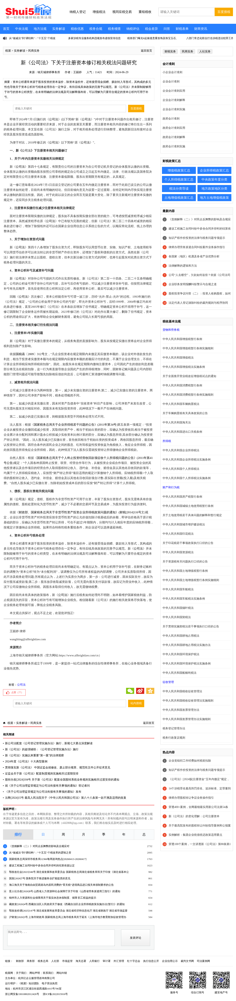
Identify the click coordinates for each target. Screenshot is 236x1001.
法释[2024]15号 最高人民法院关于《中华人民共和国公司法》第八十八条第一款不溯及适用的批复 (65, 797)
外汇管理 (119, 961)
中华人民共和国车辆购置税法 (181, 403)
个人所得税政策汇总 (178, 179)
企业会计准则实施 (174, 109)
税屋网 (9, 972)
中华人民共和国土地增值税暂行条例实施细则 (191, 580)
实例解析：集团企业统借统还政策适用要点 (195, 834)
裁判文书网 (187, 961)
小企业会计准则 (172, 72)
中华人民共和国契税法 (177, 617)
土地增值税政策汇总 (178, 197)
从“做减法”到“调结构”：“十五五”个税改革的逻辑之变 (40, 852)
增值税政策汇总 (179, 170)
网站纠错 (61, 972)
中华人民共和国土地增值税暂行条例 (185, 570)
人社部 (55, 961)
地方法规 (40, 28)
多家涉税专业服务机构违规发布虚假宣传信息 (94, 38)
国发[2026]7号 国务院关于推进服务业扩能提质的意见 (39, 878)
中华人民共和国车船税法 (178, 589)
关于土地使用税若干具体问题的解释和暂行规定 (192, 515)
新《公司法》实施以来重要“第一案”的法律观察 (34, 755)
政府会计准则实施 (174, 146)
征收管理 (168, 682)
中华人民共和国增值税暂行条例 (182, 339)
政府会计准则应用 (174, 127)
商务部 (31, 961)
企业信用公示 (170, 961)
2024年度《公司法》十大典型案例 (26, 761)
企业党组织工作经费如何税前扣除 (190, 760)
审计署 (107, 961)
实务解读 (58, 28)
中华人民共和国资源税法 (178, 552)
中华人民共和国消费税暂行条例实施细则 (188, 394)
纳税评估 (132, 28)
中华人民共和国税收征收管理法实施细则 (188, 700)
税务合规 (95, 28)
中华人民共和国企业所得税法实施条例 (187, 459)
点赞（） (17, 692)
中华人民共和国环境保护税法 (181, 654)
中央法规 (21, 28)
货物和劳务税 (171, 329)
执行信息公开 (151, 961)
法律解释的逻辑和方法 (183, 265)
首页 (6, 28)
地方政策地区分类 (214, 188)
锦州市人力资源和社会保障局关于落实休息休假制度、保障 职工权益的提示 (52, 897)
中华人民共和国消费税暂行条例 (182, 385)
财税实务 (170, 51)
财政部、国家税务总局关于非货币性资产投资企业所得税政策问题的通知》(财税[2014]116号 (80, 512)
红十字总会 (133, 961)
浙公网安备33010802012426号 (22, 994)
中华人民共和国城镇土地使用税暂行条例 (188, 505)
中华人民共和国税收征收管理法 (182, 691)
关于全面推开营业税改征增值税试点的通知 (189, 376)
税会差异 (151, 28)
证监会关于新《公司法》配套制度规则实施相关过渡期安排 (41, 773)
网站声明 (34, 972)
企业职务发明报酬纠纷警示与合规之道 (193, 284)
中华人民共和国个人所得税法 (181, 468)
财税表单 (182, 28)
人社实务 (205, 51)
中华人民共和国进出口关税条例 (182, 431)
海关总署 (81, 961)
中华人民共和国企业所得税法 (181, 450)
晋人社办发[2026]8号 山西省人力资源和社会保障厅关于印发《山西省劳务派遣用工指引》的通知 (64, 891)
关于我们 (21, 972)
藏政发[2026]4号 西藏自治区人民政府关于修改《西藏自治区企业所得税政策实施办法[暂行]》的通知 (67, 904)
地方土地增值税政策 (214, 197)
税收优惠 (77, 28)
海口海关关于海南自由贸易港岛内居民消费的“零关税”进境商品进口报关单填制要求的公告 (61, 884)
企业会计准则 (171, 81)
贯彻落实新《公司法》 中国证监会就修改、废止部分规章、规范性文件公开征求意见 (57, 767)
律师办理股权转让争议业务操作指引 (191, 797)
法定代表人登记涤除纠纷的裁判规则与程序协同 (198, 302)
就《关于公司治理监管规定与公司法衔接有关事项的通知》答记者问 (47, 785)
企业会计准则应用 (174, 90)
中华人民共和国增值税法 (178, 357)
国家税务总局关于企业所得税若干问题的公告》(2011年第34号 (75, 424)
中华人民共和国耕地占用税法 (181, 635)
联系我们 (48, 972)
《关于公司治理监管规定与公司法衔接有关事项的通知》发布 (43, 791)
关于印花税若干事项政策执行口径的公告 (188, 543)
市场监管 (67, 961)
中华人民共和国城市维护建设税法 (184, 524)
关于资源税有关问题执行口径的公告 (185, 561)
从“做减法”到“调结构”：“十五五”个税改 (32, 38)
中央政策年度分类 (214, 179)
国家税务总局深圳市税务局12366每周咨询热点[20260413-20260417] (48, 859)
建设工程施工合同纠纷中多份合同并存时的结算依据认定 (42, 865)
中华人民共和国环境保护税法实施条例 (187, 663)
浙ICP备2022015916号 (55, 994)
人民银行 (94, 961)
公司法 (53, 119)
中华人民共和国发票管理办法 (181, 709)
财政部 (20, 961)
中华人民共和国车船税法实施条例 (184, 598)
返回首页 (146, 50)
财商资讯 (200, 28)
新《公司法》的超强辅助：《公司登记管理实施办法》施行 (41, 749)
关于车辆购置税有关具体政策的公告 (185, 413)
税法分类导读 (179, 188)
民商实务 (34, 50)
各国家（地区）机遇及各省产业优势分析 (194, 256)
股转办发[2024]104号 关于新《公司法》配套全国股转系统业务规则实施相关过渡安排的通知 (62, 779)
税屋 (8, 50)
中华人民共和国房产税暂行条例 (182, 496)
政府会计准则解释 (174, 137)
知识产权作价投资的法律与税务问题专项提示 (197, 237)
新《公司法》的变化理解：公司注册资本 (194, 816)
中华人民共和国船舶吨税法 (179, 672)
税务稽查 (114, 28)
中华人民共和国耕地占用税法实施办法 (187, 645)
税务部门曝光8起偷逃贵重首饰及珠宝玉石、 (153, 38)
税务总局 (43, 961)
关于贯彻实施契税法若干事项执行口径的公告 (191, 626)
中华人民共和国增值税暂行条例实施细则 (188, 348)
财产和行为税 (171, 487)
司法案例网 (203, 961)
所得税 (167, 441)
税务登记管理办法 (174, 728)
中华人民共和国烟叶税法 (178, 607)
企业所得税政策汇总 (214, 170)
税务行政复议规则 (174, 737)
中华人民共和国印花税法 (178, 533)
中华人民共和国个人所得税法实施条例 (187, 478)
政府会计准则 (171, 118)
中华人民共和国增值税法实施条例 (184, 366)
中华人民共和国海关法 (177, 422)
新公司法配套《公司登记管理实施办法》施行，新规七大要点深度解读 (49, 743)
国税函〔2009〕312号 (30, 354)
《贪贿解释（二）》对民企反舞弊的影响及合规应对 (39, 846)
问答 (167, 28)
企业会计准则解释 (174, 100)
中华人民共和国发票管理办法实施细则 (187, 719)
